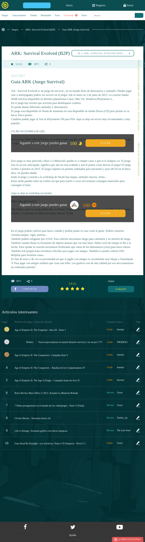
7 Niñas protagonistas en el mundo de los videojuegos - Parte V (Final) (49, 405)
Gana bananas (19, 15)
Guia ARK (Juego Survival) (75, 29)
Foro (57, 15)
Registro (99, 5)
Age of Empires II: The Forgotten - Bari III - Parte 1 (40, 330)
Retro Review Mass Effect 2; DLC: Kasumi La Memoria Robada (46, 393)
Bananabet (46, 15)
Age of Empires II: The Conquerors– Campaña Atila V (41, 355)
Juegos (5, 15)
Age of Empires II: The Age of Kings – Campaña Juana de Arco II (47, 380)
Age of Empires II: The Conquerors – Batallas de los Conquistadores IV (50, 368)
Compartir (26, 288)
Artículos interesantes (138, 159)
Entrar (128, 5)
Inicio (69, 5)
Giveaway (70, 15)
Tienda (33, 15)
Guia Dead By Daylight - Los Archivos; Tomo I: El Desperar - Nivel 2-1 (50, 443)
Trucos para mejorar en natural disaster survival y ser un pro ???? (70, 342)
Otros (84, 15)
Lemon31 (121, 289)
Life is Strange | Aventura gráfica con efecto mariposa (41, 431)
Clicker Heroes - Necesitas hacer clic (33, 418)
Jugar (105, 143)
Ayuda (72, 535)
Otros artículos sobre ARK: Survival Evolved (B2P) (138, 95)
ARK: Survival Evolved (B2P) (40, 29)
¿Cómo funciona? (129, 539)
